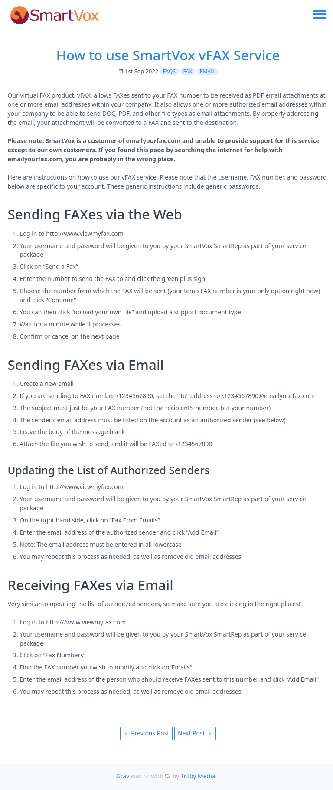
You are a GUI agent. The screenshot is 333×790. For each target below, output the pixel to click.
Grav (123, 776)
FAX (188, 71)
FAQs (169, 71)
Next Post (195, 733)
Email (207, 71)
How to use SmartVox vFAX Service (168, 55)
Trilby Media (198, 776)
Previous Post (147, 733)
